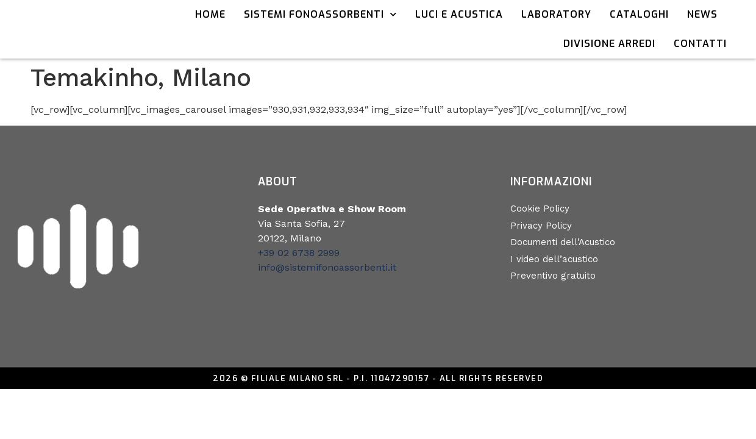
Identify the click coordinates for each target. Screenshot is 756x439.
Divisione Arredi (609, 43)
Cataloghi (639, 14)
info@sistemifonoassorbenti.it (327, 267)
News (702, 14)
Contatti (700, 43)
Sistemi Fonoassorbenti (320, 14)
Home (210, 14)
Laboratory (556, 14)
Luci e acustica (459, 14)
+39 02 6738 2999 (299, 253)
